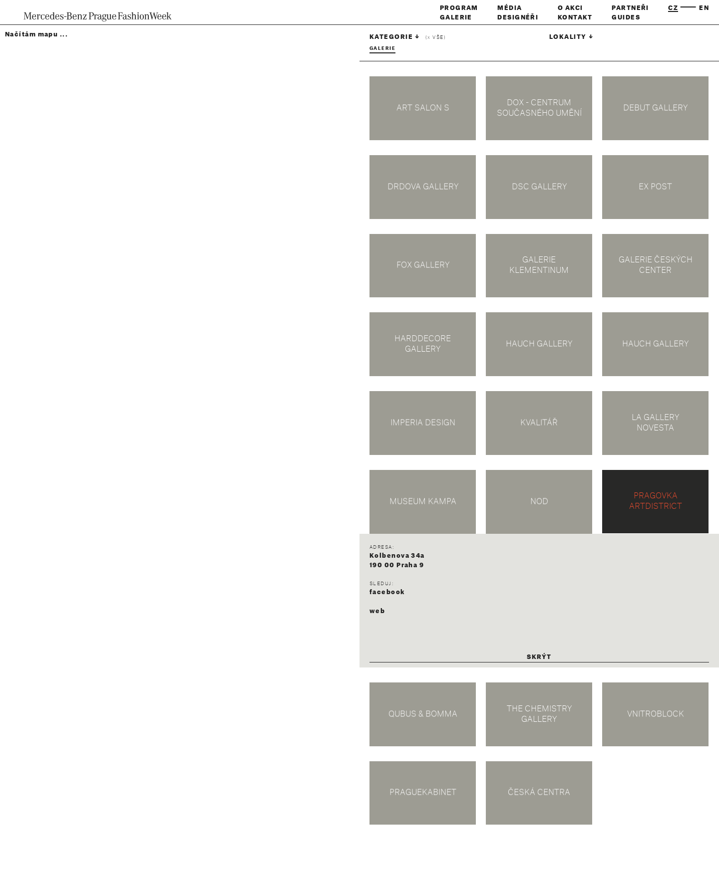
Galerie (456, 17)
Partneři (630, 8)
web (377, 611)
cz (673, 8)
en (704, 8)
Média (509, 8)
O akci (570, 8)
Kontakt (575, 17)
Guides (626, 17)
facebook (387, 592)
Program (459, 8)
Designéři (517, 17)
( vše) (435, 37)
